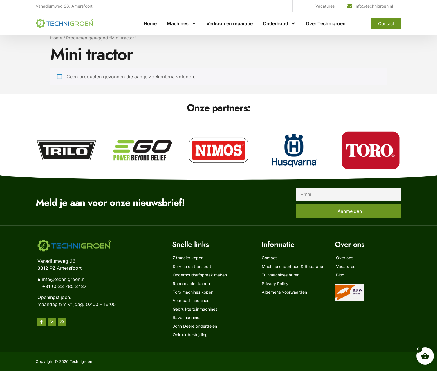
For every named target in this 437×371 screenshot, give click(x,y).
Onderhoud (279, 23)
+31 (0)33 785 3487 (64, 286)
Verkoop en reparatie (229, 23)
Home (150, 23)
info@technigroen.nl (64, 279)
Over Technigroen (326, 23)
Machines (181, 23)
